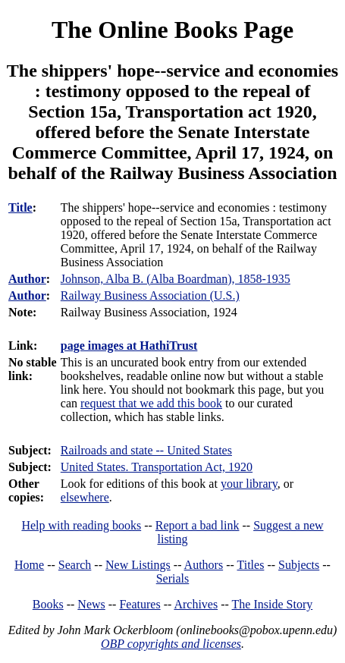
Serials (173, 578)
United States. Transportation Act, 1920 (156, 466)
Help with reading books (81, 525)
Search (75, 564)
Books (48, 604)
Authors (204, 564)
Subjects (298, 564)
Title (20, 207)
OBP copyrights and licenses (171, 643)
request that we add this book (151, 403)
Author (27, 278)
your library (249, 483)
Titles (251, 564)
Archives (196, 604)
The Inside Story (272, 604)
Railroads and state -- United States (146, 450)
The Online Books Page (172, 29)
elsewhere (85, 497)
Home (29, 564)
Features (139, 604)
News (91, 604)
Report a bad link (197, 525)
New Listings (138, 564)
